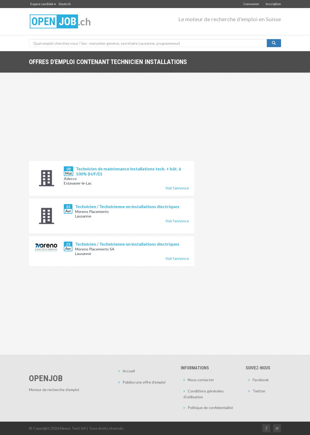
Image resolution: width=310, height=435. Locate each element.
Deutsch (65, 4)
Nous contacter (201, 379)
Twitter (259, 391)
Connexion (251, 4)
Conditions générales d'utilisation (203, 394)
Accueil (129, 371)
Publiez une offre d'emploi (144, 382)
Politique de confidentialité (210, 407)
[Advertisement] (111, 120)
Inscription (273, 4)
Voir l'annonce (177, 188)
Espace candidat (43, 4)
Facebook (261, 379)
